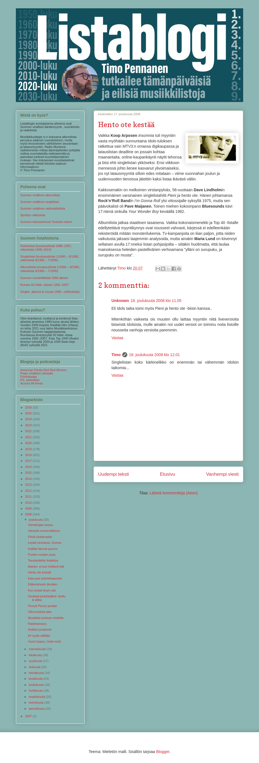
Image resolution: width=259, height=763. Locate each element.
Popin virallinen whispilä (36, 373)
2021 (29, 437)
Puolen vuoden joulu (42, 554)
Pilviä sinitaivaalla (40, 536)
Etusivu (167, 474)
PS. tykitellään (30, 380)
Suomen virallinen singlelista (39, 201)
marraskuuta (37, 649)
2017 (29, 460)
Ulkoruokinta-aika (39, 611)
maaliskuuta (37, 696)
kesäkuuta (36, 678)
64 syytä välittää (39, 635)
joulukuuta (36, 519)
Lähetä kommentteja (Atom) (174, 493)
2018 (29, 455)
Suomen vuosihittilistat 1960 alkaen (44, 277)
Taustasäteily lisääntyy (43, 560)
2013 (29, 484)
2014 (29, 478)
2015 (29, 472)
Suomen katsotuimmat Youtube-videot (46, 221)
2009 (29, 508)
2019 (29, 449)
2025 (29, 413)
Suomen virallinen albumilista (40, 195)
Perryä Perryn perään (42, 606)
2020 (29, 443)
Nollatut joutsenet (39, 629)
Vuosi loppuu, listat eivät (44, 641)
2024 (29, 419)
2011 (29, 496)
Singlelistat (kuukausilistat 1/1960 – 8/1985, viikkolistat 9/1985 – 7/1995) (49, 258)
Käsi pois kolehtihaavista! (45, 578)
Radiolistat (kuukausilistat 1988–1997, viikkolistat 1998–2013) (46, 247)
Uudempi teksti (113, 474)
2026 (29, 407)
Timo (116, 354)
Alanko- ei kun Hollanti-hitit (46, 566)
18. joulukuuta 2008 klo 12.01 (154, 354)
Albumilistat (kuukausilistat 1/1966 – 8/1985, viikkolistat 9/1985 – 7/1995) (50, 268)
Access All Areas (31, 383)
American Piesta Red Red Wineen (43, 370)
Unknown (120, 300)
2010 (29, 502)
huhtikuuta (36, 690)
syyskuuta (36, 661)
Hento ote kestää (39, 572)
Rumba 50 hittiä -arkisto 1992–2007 (44, 284)
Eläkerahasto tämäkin (42, 584)
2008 (29, 514)
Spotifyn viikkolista (32, 215)
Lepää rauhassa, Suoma (44, 542)
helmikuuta (36, 702)
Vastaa (117, 338)
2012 (29, 490)
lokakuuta (36, 655)
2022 (29, 431)
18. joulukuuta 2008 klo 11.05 (156, 300)
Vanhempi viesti (222, 474)
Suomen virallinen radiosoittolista (42, 208)
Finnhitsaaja (28, 376)
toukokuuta (36, 684)
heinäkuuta (36, 672)
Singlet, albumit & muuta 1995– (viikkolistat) (49, 291)
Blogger (162, 751)
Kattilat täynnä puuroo (43, 548)
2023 (29, 425)
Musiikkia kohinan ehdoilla (45, 618)
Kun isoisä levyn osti (42, 590)
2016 (29, 467)
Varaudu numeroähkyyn (44, 530)
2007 (29, 716)
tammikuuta (37, 708)
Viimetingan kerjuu (40, 525)
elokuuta (35, 667)
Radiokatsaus (37, 623)
